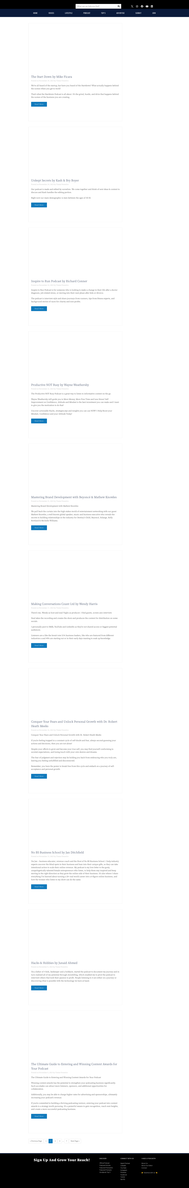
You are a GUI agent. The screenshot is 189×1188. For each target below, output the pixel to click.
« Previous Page (36, 1141)
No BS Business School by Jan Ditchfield (57, 852)
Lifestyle (68, 13)
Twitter (122, 1177)
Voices (51, 13)
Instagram (123, 1170)
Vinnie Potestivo (62, 81)
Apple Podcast (125, 1163)
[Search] (118, 6)
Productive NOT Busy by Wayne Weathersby (60, 385)
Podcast (86, 13)
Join (154, 13)
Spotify (122, 1179)
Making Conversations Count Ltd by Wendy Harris (64, 604)
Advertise (120, 13)
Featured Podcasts (105, 1170)
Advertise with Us (149, 1173)
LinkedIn (123, 1165)
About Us (144, 1163)
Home (35, 13)
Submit (138, 13)
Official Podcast (104, 1163)
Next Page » (75, 1141)
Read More (39, 104)
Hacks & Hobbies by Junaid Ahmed (54, 963)
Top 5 (103, 13)
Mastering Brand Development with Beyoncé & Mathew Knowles (74, 497)
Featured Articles (105, 1165)
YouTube (123, 1168)
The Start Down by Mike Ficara (51, 77)
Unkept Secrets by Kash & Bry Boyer (55, 180)
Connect (144, 1168)
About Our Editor (147, 1165)
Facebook (123, 1175)
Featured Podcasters (106, 1168)
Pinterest (123, 1172)
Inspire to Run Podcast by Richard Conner (59, 281)
